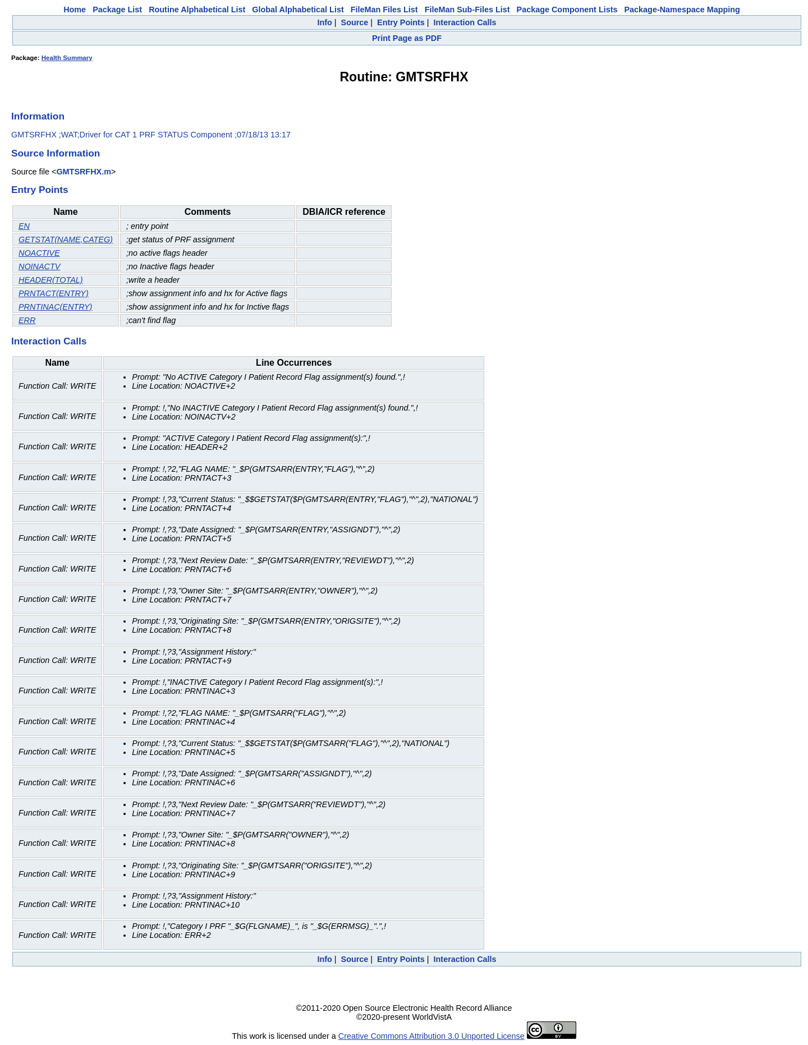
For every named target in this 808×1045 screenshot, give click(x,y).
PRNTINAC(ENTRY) (55, 306)
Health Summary (67, 57)
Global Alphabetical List (297, 9)
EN (24, 226)
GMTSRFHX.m (83, 171)
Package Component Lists (567, 9)
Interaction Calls (465, 22)
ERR (27, 320)
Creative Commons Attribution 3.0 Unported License (431, 1036)
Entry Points (401, 22)
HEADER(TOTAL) (51, 279)
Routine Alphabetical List (197, 9)
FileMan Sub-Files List (467, 9)
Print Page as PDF (407, 38)
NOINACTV (39, 266)
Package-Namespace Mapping (682, 9)
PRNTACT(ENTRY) (54, 293)
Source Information (55, 153)
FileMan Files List (384, 9)
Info (324, 22)
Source (355, 22)
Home (74, 9)
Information (38, 116)
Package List (117, 9)
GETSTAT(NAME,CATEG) (66, 239)
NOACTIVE (39, 252)
